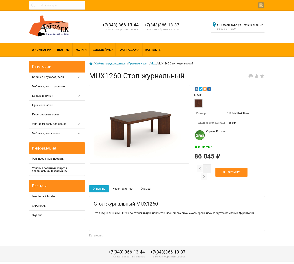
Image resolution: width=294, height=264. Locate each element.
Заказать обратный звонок (122, 29)
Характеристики (123, 182)
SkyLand (37, 215)
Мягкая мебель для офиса (57, 124)
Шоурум (63, 50)
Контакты (153, 50)
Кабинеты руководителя (57, 77)
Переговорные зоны (45, 114)
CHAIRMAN (39, 205)
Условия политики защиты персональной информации (50, 169)
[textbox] (57, 5)
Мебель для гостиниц (57, 133)
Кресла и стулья (57, 95)
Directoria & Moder (43, 196)
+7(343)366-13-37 (161, 25)
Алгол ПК (38, 259)
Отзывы (146, 182)
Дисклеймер (102, 50)
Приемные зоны (42, 105)
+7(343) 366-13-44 (120, 25)
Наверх (278, 257)
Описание (99, 182)
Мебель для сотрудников (48, 86)
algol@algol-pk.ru (191, 259)
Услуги (81, 50)
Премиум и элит (138, 63)
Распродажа (129, 50)
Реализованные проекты (48, 158)
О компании (41, 50)
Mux (153, 63)
